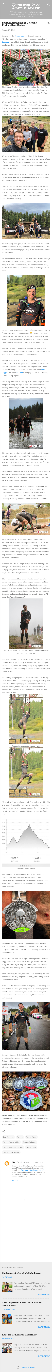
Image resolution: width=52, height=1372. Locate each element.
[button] (48, 23)
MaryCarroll (17, 1162)
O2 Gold (19, 373)
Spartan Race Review (11, 1152)
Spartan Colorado (29, 1142)
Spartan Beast (20, 36)
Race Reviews (8, 1137)
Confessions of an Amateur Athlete (26, 6)
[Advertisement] (26, 1240)
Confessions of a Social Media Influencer (21, 1273)
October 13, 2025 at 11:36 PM (33, 1162)
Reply (15, 1180)
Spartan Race (31, 1147)
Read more (44, 1295)
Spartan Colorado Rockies (13, 1147)
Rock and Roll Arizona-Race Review (19, 1334)
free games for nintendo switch (32, 1170)
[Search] (48, 5)
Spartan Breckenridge (11, 1142)
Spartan (20, 1137)
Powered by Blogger (26, 1367)
